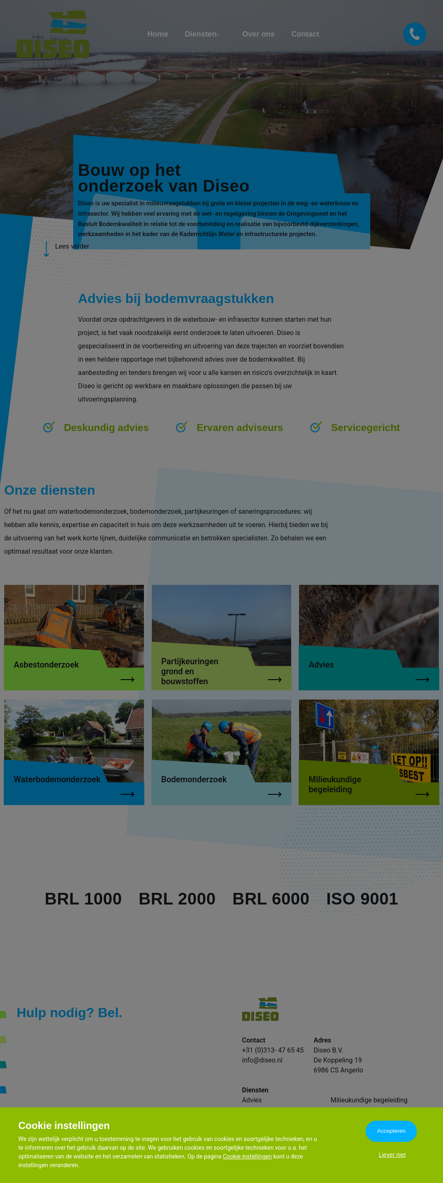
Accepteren (392, 1131)
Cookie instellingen (247, 1156)
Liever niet (392, 1157)
